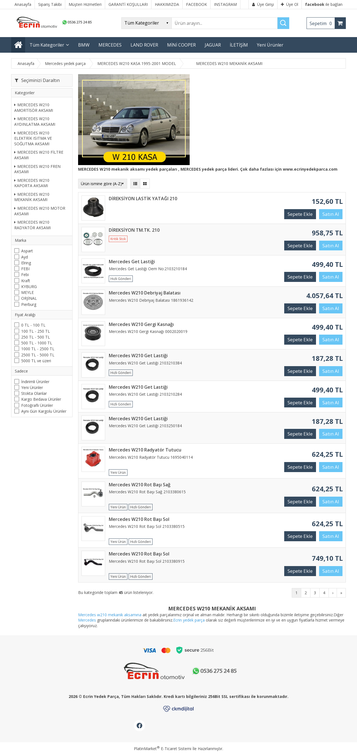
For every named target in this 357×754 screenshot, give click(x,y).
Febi (25, 274)
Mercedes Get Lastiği (132, 261)
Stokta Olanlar (34, 393)
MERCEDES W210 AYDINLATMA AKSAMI (34, 121)
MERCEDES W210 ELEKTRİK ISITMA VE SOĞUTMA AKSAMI (33, 138)
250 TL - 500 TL (35, 337)
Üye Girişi (263, 4)
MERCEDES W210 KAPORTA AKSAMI (31, 183)
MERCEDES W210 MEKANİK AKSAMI (31, 197)
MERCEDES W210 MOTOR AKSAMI (39, 211)
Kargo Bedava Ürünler (41, 399)
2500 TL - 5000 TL (37, 354)
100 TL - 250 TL (35, 331)
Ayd (24, 257)
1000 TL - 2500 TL (37, 348)
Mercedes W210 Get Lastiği (138, 355)
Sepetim (322, 23)
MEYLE (27, 292)
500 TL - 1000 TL (36, 342)
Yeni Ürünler (32, 387)
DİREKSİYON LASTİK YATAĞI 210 (143, 198)
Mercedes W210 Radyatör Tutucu (145, 450)
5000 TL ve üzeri (36, 360)
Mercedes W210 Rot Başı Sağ (139, 485)
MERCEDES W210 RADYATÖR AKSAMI (32, 224)
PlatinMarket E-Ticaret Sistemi (162, 748)
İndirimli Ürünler (35, 381)
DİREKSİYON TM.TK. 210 (134, 230)
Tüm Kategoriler (47, 45)
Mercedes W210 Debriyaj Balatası (144, 293)
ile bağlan (323, 4)
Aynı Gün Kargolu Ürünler (43, 411)
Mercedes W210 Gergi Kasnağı (141, 324)
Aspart (27, 250)
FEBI (25, 268)
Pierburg (28, 304)
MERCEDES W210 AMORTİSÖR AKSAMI (33, 107)
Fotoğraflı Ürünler (37, 405)
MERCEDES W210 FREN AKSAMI (37, 169)
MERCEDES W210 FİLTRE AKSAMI (38, 154)
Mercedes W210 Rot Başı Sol (139, 519)
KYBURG (29, 286)
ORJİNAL (29, 298)
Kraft (25, 280)
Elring (26, 262)
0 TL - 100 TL (33, 325)
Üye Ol (289, 4)
